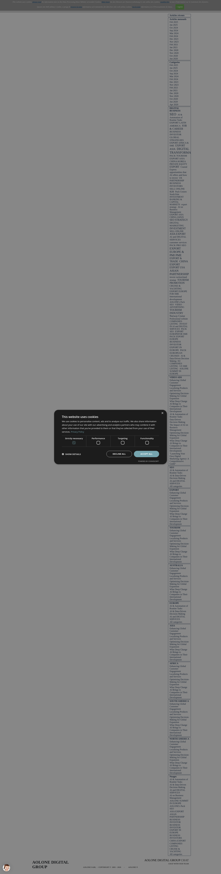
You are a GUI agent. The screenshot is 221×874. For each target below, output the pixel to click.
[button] (71, 454)
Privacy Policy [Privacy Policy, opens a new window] (77, 431)
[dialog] (110, 437)
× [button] (162, 413)
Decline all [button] (119, 454)
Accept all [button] (147, 454)
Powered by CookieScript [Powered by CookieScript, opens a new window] (148, 461)
